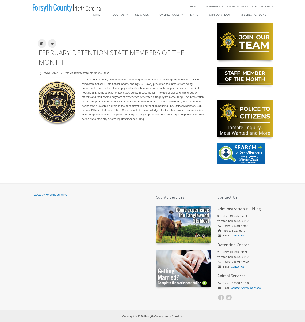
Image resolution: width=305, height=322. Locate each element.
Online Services (237, 6)
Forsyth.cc (194, 6)
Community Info (262, 6)
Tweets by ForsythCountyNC (49, 194)
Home (96, 14)
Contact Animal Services (246, 287)
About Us (117, 14)
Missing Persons (253, 14)
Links (194, 14)
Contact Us (237, 235)
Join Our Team (219, 14)
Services (142, 14)
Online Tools (169, 14)
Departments (214, 6)
